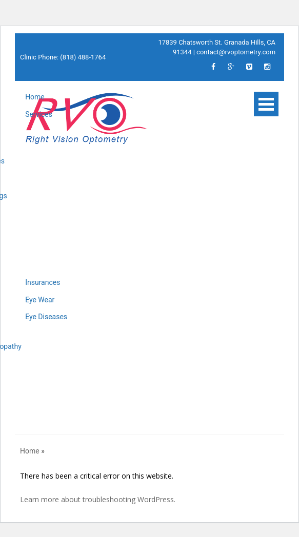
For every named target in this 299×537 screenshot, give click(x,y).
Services (38, 114)
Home (35, 97)
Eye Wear (39, 300)
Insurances (42, 282)
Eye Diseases (46, 317)
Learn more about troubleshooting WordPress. (97, 499)
